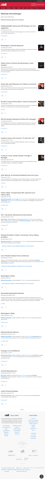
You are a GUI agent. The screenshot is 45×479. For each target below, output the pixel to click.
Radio (4, 8)
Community (6, 432)
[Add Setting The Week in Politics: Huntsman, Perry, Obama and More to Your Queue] (5, 250)
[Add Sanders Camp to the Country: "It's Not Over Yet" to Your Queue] (5, 149)
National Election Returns (10, 332)
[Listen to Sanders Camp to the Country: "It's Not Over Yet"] (2, 149)
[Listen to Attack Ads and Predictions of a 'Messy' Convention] (2, 95)
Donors (33, 425)
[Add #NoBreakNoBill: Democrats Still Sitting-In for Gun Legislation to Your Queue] (5, 39)
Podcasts (17, 427)
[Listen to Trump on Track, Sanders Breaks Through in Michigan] (2, 169)
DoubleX (18, 338)
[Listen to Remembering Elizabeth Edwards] (2, 307)
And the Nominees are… (9, 371)
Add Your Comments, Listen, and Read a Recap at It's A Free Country (18, 246)
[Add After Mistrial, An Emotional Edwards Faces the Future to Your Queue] (5, 187)
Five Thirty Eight (15, 356)
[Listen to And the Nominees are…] (2, 385)
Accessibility (4, 469)
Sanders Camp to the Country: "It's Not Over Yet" (18, 138)
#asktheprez (11, 263)
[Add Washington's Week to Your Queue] (5, 287)
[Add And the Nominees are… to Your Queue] (5, 385)
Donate (33, 4)
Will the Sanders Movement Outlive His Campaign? (18, 119)
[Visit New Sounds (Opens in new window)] (33, 455)
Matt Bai (5, 200)
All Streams (9, 8)
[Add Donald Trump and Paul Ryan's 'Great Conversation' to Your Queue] (5, 113)
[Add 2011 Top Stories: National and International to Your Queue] (5, 229)
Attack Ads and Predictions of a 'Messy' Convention (18, 84)
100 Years (18, 8)
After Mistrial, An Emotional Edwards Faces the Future (19, 175)
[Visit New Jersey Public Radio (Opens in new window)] (12, 459)
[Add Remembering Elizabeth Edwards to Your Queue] (5, 307)
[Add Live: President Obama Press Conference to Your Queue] (5, 270)
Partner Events (6, 430)
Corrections (10, 469)
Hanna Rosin (36, 336)
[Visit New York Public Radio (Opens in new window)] (22, 443)
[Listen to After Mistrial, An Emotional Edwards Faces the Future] (2, 187)
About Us (33, 418)
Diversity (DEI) (33, 428)
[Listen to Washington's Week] (2, 287)
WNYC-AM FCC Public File (22, 471)
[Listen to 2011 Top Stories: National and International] (2, 229)
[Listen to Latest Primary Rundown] (2, 404)
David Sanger (4, 219)
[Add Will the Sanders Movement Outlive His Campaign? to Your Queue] (5, 132)
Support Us (37, 8)
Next (22, 409)
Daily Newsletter (6, 427)
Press (33, 430)
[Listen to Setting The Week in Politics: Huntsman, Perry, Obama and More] (2, 250)
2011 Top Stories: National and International (16, 215)
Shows (23, 8)
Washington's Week (8, 276)
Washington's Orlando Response (12, 45)
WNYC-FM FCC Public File (25, 469)
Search (42, 8)
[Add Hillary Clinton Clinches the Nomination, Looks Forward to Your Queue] (5, 78)
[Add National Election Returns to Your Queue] (5, 345)
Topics (27, 8)
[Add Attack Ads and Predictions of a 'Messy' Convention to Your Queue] (5, 95)
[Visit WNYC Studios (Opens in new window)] (35, 451)
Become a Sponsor (33, 423)
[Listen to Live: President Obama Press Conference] (2, 270)
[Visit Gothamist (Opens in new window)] (22, 451)
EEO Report (7, 471)
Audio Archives (17, 430)
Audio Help (17, 432)
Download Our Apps (17, 425)
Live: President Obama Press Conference (15, 256)
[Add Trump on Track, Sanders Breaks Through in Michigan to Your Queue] (5, 169)
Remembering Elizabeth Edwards (12, 293)
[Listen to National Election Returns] (2, 345)
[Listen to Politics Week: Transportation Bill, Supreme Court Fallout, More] (2, 209)
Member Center (40, 4)
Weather (6, 435)
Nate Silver (36, 355)
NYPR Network (40, 1)
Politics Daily (28, 317)
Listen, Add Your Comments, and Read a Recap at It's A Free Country (18, 283)
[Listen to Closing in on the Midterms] (2, 365)
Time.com (24, 241)
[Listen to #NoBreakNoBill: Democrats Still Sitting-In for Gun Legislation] (2, 39)
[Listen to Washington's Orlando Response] (2, 57)
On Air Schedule (6, 425)
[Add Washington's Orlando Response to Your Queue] (5, 57)
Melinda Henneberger (6, 199)
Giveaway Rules (16, 469)
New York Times (29, 219)
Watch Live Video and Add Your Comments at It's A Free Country (17, 266)
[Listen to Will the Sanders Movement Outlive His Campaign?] (2, 132)
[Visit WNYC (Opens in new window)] (10, 451)
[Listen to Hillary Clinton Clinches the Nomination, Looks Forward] (2, 78)
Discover (31, 8)
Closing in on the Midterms (10, 351)
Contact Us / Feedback (33, 420)
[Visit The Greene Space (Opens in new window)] (33, 459)
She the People (24, 199)
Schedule (13, 8)
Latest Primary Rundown (9, 391)
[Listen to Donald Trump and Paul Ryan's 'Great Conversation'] (2, 113)
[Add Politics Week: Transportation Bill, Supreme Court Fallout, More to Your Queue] (5, 209)
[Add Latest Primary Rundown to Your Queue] (5, 404)
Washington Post (9, 220)
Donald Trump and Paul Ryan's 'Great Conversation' (19, 102)
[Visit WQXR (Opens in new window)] (12, 455)
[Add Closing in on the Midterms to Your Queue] (5, 365)
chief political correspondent (13, 200)
